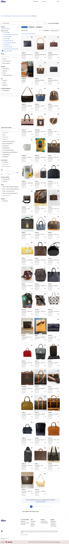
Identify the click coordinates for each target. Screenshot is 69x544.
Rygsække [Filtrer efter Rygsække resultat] (7, 44)
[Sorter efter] (55, 30)
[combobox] (23, 23)
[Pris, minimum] (4, 172)
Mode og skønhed (17, 16)
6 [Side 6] (44, 506)
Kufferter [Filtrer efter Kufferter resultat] (7, 38)
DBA (2, 16)
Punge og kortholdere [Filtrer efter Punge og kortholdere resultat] (10, 42)
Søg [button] (17, 172)
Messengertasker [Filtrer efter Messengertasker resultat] (8, 40)
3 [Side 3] (36, 506)
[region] (27, 69)
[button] (53, 23)
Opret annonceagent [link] (40, 501)
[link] (5, 28)
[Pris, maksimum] (11, 172)
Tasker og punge (25, 16)
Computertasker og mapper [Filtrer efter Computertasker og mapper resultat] (11, 34)
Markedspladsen (8, 16)
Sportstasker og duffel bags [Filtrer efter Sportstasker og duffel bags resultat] (11, 49)
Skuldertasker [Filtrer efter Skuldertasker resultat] (8, 47)
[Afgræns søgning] (10, 56)
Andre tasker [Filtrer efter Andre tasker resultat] (8, 51)
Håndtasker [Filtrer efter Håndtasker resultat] (7, 36)
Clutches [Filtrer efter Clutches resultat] (7, 32)
